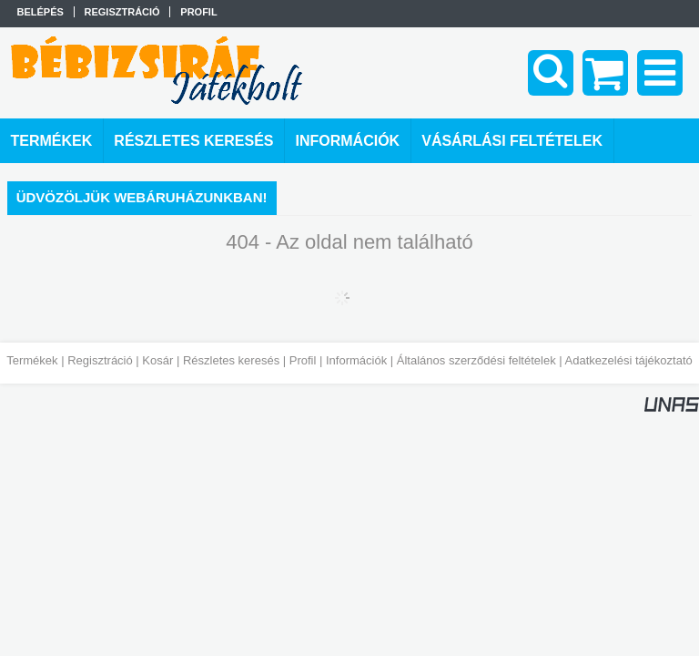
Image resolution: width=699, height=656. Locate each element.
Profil (303, 360)
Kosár (157, 360)
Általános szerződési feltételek (476, 360)
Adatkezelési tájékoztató (629, 360)
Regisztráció (100, 360)
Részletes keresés (231, 360)
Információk (356, 360)
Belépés (40, 11)
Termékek (31, 360)
